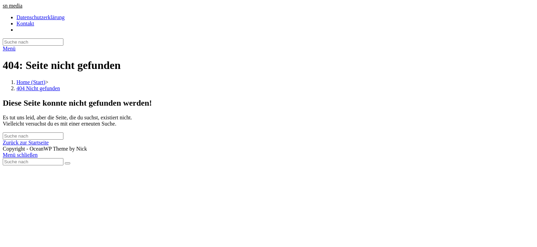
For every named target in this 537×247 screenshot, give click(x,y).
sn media (12, 6)
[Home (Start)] (30, 82)
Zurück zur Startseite (26, 142)
